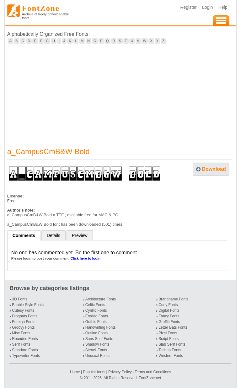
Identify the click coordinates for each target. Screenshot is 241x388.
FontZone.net (150, 378)
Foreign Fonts (23, 322)
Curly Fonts (168, 305)
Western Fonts (170, 355)
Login (207, 7)
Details (53, 235)
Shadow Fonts (97, 344)
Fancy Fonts (168, 316)
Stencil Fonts (96, 350)
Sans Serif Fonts (99, 339)
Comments (24, 235)
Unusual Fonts (97, 355)
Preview (80, 235)
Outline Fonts (96, 333)
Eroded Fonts (96, 316)
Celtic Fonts (95, 305)
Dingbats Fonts (24, 316)
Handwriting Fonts (100, 327)
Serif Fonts (21, 344)
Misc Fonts (21, 333)
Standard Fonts (25, 350)
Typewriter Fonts (26, 355)
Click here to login (85, 258)
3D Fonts (19, 299)
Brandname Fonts (173, 299)
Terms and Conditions (153, 372)
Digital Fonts (168, 310)
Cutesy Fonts (23, 310)
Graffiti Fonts (169, 322)
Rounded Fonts (25, 339)
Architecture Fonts (100, 299)
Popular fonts (94, 372)
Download (214, 169)
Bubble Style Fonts (28, 305)
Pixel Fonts (167, 333)
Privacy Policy (120, 372)
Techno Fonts (169, 350)
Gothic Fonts (96, 322)
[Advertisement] (120, 94)
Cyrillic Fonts (96, 310)
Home (75, 372)
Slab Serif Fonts (171, 344)
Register (188, 7)
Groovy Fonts (23, 327)
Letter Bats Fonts (172, 327)
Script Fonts (168, 339)
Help (223, 7)
